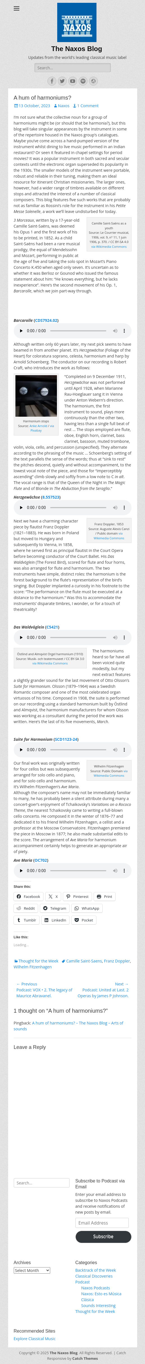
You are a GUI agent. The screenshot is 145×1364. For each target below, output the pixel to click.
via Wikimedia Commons (108, 246)
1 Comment (87, 105)
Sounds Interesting (98, 1305)
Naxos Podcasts (95, 1287)
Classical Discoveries (94, 1276)
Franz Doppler (117, 961)
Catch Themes (85, 1358)
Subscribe (103, 1236)
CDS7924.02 (46, 320)
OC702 (40, 860)
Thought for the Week (39, 961)
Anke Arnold (38, 426)
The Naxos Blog (76, 48)
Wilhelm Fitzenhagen (33, 966)
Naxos (64, 105)
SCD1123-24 (66, 739)
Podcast (82, 1282)
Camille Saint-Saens (84, 961)
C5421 (52, 627)
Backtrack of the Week (95, 1270)
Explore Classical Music (35, 1338)
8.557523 (50, 497)
